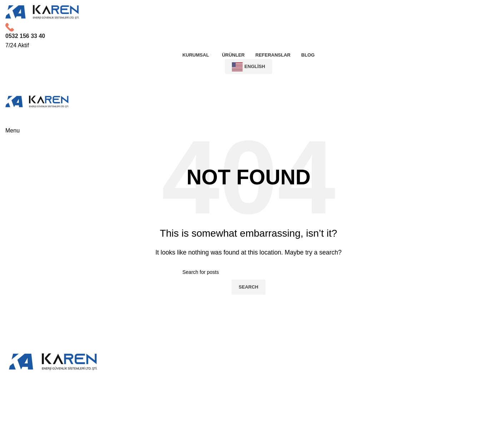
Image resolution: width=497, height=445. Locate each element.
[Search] (248, 272)
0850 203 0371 (411, 397)
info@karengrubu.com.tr (410, 410)
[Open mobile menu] (12, 130)
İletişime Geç (248, 83)
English (248, 66)
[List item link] (248, 405)
